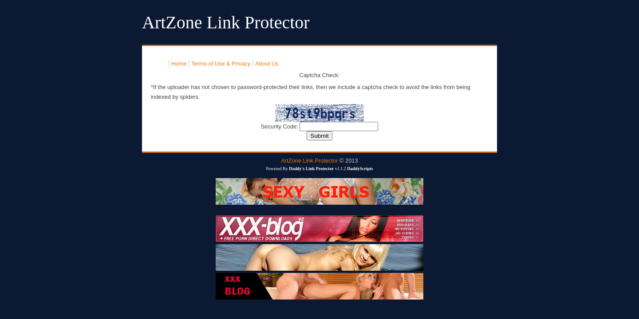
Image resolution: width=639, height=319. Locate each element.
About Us (267, 63)
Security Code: (280, 126)
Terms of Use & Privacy (220, 63)
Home (178, 63)
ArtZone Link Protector (309, 160)
